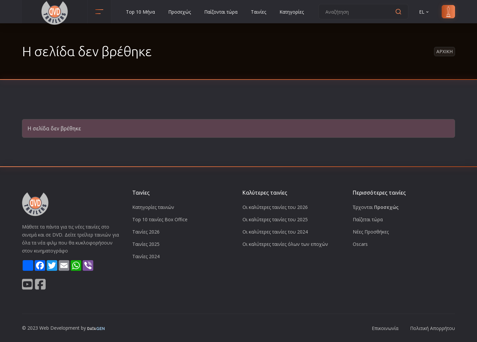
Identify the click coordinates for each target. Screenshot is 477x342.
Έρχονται (376, 207)
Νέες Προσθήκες (371, 232)
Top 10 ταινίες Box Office (160, 219)
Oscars (360, 244)
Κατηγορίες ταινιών (153, 207)
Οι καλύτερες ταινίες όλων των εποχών (285, 244)
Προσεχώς (179, 12)
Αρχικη (444, 51)
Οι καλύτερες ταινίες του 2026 (275, 207)
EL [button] (424, 12)
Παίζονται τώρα (221, 12)
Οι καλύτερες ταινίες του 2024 (275, 232)
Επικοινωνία (385, 328)
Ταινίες (258, 12)
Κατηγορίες (291, 12)
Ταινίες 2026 (146, 232)
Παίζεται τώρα (368, 219)
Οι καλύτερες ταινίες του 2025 (275, 219)
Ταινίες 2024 (146, 256)
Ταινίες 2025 (146, 244)
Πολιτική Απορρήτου (432, 328)
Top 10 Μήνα (140, 12)
